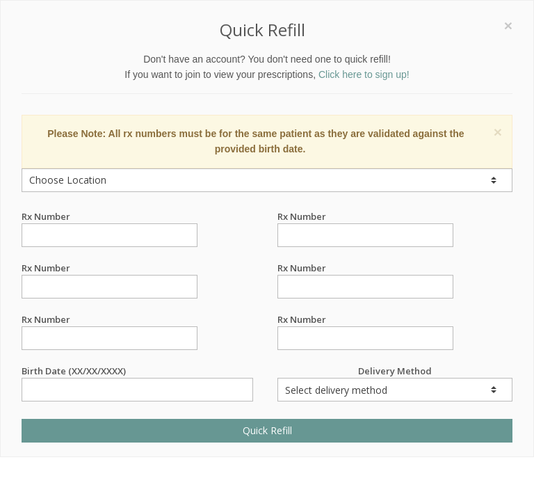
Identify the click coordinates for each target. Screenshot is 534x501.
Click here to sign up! (364, 74)
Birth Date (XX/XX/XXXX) (137, 371)
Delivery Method (394, 383)
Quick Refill (267, 430)
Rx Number (109, 216)
